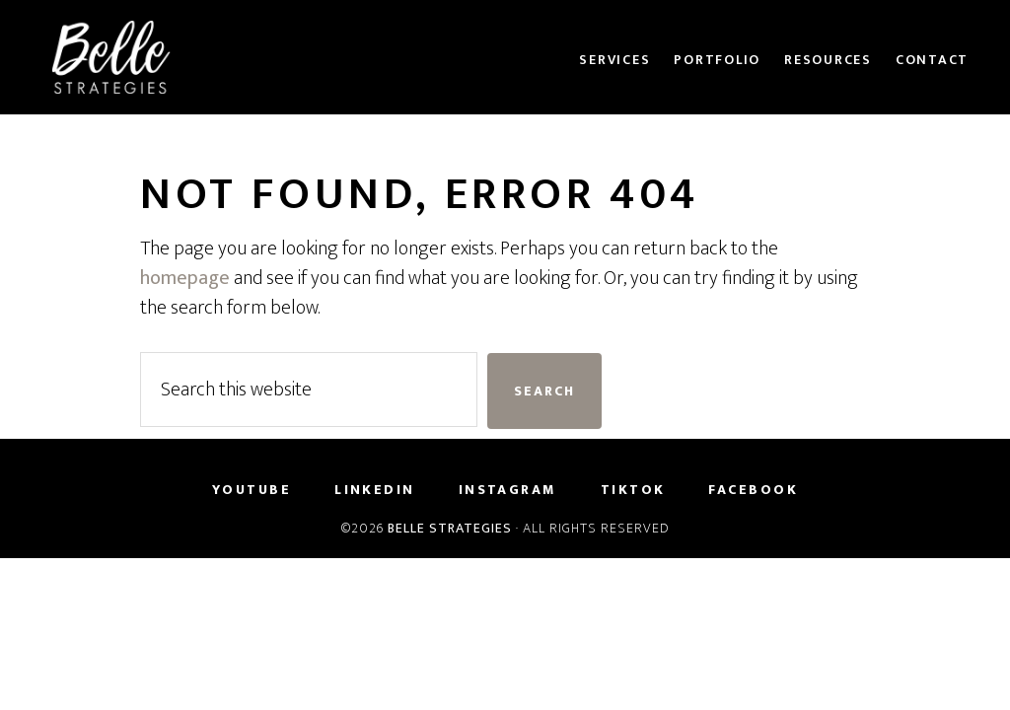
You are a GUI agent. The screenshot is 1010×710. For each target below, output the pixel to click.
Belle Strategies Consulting (209, 57)
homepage (185, 278)
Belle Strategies (450, 528)
